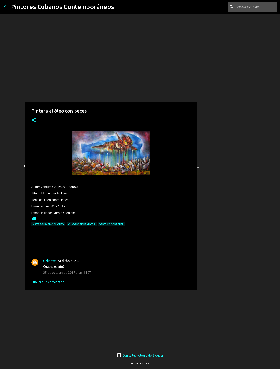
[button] (33, 120)
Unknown (50, 261)
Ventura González (111, 224)
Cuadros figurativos (81, 224)
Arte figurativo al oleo (48, 224)
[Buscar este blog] (256, 7)
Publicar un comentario (47, 282)
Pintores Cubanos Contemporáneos (62, 6)
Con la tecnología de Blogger (140, 355)
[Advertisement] (111, 319)
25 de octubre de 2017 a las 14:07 (67, 272)
